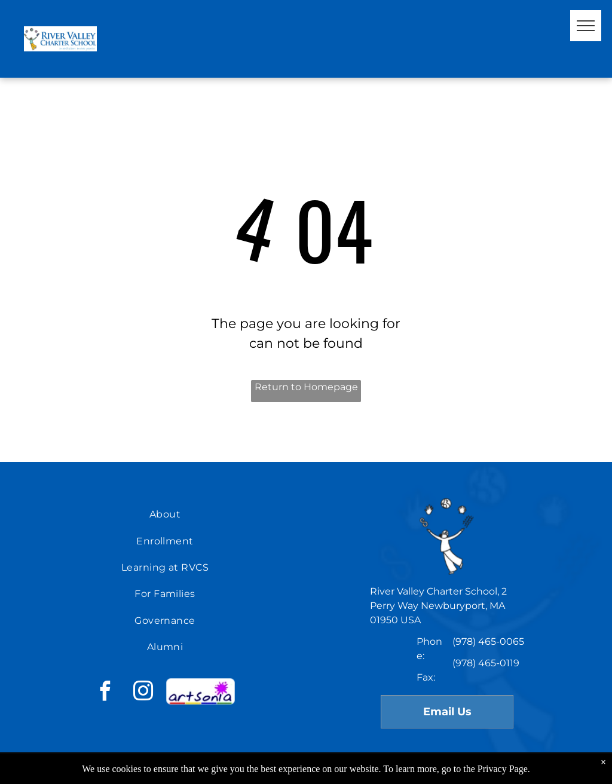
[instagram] (143, 692)
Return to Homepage (306, 387)
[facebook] (105, 692)
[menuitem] (165, 514)
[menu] (585, 25)
